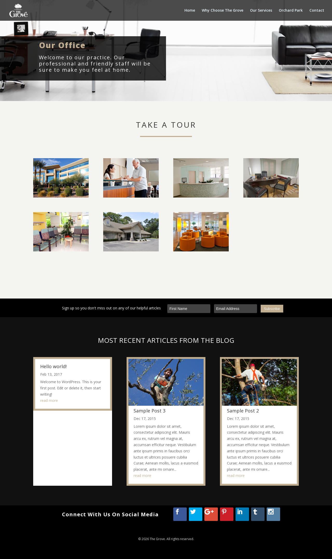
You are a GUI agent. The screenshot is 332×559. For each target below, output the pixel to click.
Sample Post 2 (243, 410)
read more (49, 400)
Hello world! (53, 366)
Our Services (261, 11)
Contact (316, 11)
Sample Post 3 (149, 410)
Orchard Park (291, 11)
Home (189, 11)
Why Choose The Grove (222, 11)
